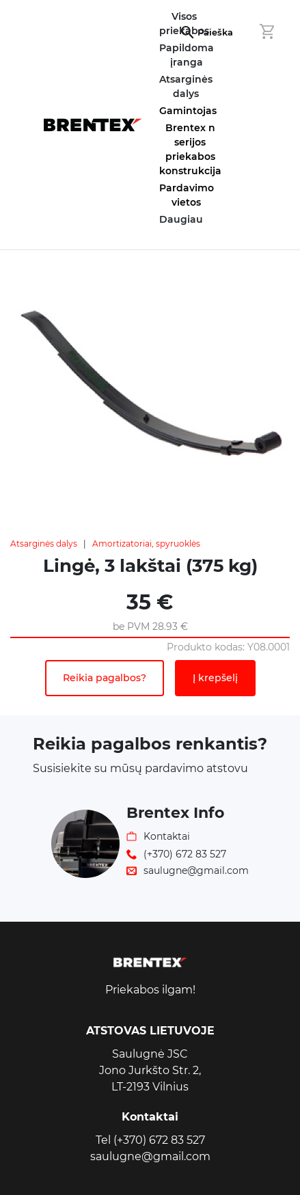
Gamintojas (188, 111)
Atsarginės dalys (43, 543)
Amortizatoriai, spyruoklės (146, 543)
